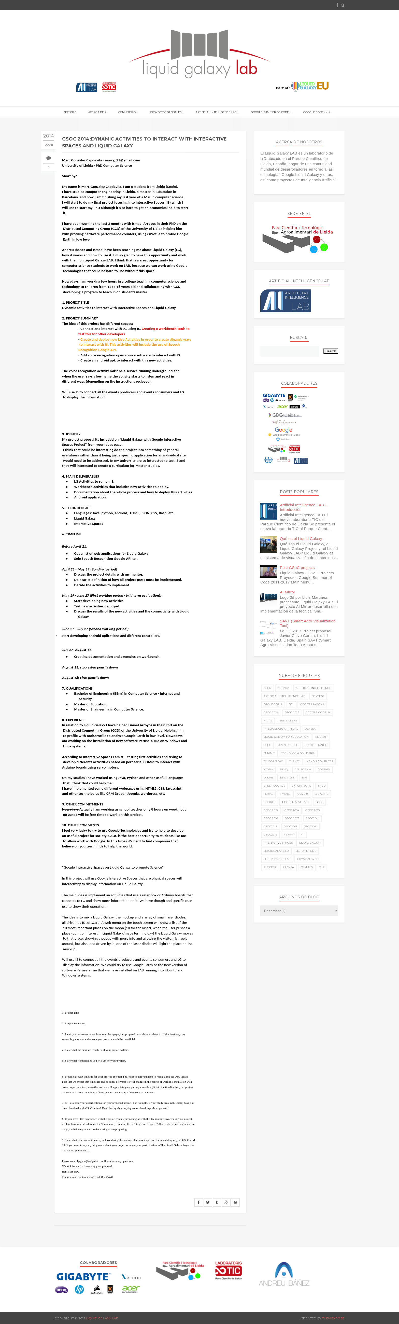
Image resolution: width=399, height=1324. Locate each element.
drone (269, 777)
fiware (285, 794)
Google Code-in (310, 112)
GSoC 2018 (271, 712)
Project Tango (316, 745)
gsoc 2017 (292, 818)
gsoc (319, 802)
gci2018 (302, 794)
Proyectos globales (165, 112)
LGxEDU (311, 728)
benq (284, 769)
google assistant (295, 802)
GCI (291, 704)
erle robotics (274, 785)
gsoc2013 (290, 826)
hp (303, 834)
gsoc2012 (270, 826)
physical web (307, 859)
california (303, 769)
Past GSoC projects (297, 567)
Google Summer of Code (266, 112)
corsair (324, 769)
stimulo (307, 867)
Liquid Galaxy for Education (286, 736)
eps (304, 777)
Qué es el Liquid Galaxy (301, 538)
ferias (268, 794)
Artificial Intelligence (313, 688)
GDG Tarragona (312, 704)
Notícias (75, 112)
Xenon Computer (320, 761)
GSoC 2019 (292, 712)
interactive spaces (278, 842)
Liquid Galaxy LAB (102, 1318)
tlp (321, 867)
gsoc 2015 (312, 810)
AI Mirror (287, 592)
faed (321, 785)
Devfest (318, 696)
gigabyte (322, 794)
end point (287, 777)
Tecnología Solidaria (298, 753)
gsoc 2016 (271, 818)
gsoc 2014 (291, 810)
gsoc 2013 (271, 810)
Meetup (321, 736)
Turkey (294, 761)
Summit (269, 753)
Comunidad (128, 112)
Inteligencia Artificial (281, 728)
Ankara (283, 688)
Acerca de (99, 112)
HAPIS (268, 720)
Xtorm (269, 769)
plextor (270, 867)
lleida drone (305, 851)
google (270, 802)
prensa (288, 867)
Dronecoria (273, 704)
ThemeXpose (333, 1318)
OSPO (267, 745)
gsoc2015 (270, 834)
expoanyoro (301, 785)
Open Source (288, 745)
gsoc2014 (310, 826)
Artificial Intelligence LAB (214, 112)
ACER (267, 688)
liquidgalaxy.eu (276, 851)
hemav (288, 834)
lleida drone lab (277, 859)
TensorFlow (273, 761)
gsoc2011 (312, 818)
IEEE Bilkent (287, 720)
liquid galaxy (310, 842)
